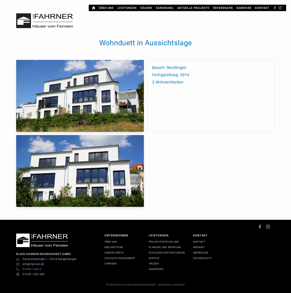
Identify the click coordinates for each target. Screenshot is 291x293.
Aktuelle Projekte (193, 6)
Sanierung (164, 6)
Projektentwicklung (164, 241)
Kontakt (262, 6)
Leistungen (127, 6)
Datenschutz (202, 258)
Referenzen (223, 6)
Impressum (200, 252)
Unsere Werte (114, 252)
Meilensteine (113, 247)
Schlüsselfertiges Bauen (167, 252)
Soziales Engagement (119, 258)
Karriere (243, 6)
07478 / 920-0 (32, 269)
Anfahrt (199, 247)
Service (154, 258)
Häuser (146, 6)
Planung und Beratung (165, 247)
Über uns (106, 6)
